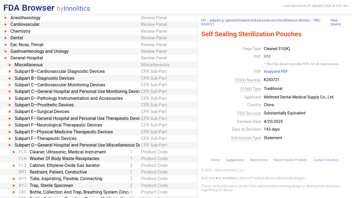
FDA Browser (28, 7)
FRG (317, 20)
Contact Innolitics (326, 160)
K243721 (208, 24)
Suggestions (235, 160)
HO (203, 20)
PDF (267, 57)
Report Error (258, 160)
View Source (336, 22)
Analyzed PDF (276, 72)
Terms (215, 160)
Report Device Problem (290, 160)
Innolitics (77, 8)
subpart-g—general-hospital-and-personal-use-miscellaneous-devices (260, 20)
